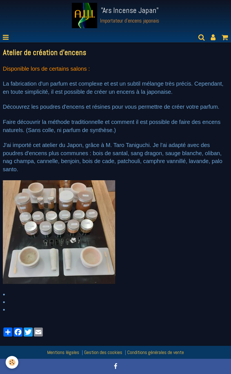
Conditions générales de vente (155, 352)
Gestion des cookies (103, 352)
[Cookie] (12, 362)
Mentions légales (63, 352)
